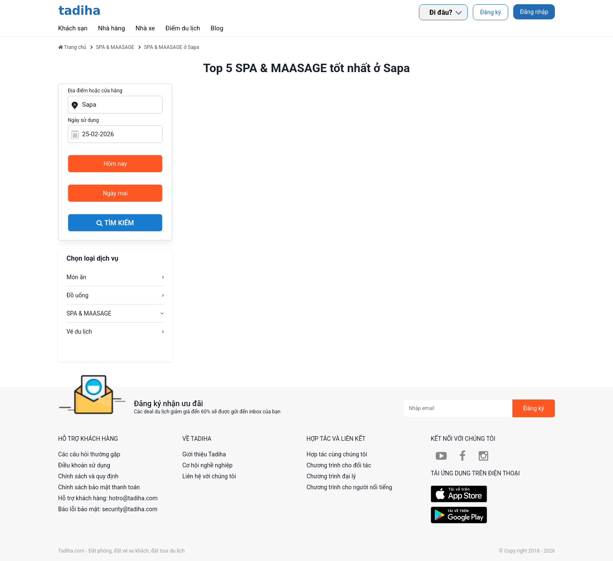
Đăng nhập (534, 11)
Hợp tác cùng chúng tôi (336, 454)
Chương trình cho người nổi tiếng (349, 487)
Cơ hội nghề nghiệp (207, 465)
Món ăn (76, 277)
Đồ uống (77, 295)
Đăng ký (490, 12)
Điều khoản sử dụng (84, 465)
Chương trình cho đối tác (338, 465)
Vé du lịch (79, 331)
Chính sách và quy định (88, 476)
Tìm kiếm (115, 223)
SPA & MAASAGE (89, 313)
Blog (217, 28)
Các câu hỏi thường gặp (89, 454)
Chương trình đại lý (331, 476)
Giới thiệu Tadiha (204, 454)
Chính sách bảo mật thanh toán (99, 487)
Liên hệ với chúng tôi (209, 476)
